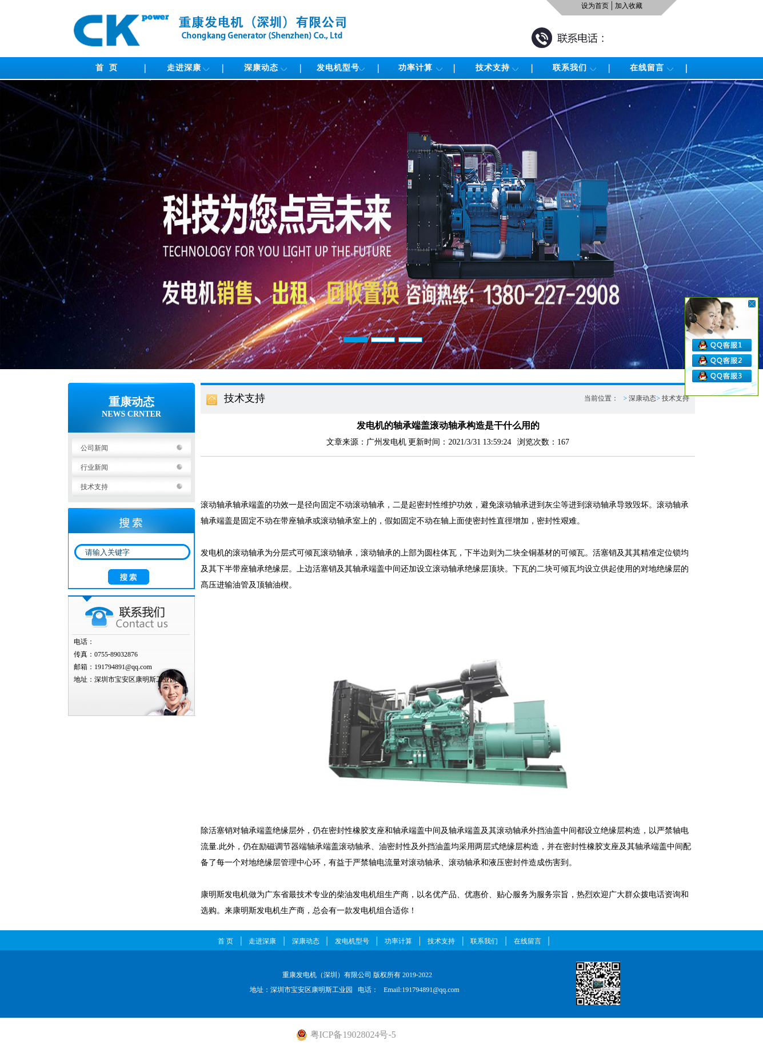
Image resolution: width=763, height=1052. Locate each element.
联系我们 (570, 67)
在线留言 (647, 67)
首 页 (106, 67)
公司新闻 (94, 448)
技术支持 (493, 67)
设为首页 (595, 6)
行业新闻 (94, 467)
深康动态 (261, 67)
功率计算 (415, 67)
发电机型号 (338, 67)
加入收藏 (628, 6)
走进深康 (184, 67)
